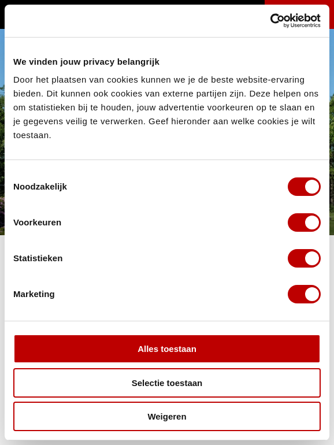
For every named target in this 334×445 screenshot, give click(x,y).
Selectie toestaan (167, 383)
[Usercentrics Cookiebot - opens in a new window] (270, 20)
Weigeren (166, 416)
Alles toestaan (167, 349)
